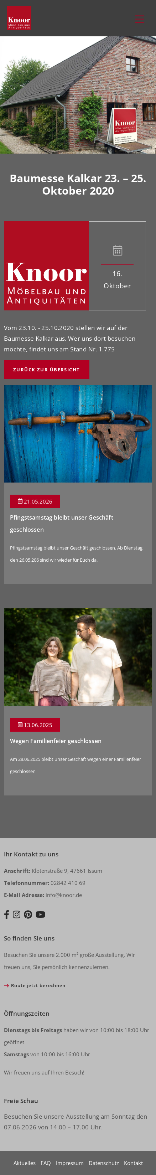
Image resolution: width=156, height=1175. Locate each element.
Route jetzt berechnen (38, 985)
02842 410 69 (44, 882)
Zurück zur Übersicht (46, 369)
